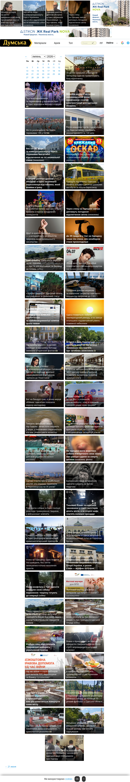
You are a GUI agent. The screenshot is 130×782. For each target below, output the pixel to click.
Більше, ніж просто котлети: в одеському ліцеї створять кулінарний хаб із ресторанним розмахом (82, 673)
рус (101, 42)
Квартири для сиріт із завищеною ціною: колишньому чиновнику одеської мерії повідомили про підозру (63, 754)
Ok (77, 778)
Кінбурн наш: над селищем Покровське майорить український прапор (40, 647)
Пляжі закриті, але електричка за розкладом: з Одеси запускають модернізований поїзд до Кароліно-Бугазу (84, 537)
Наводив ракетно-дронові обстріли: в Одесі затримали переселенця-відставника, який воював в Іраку (55, 18)
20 (27, 74)
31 (48, 77)
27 (27, 77)
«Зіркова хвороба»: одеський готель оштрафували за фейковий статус (44, 295)
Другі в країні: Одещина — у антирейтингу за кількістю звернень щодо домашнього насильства (41, 237)
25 (54, 74)
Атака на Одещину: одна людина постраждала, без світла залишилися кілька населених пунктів (42, 564)
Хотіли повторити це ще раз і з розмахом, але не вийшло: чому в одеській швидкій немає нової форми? (82, 400)
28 (32, 77)
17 (48, 71)
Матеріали (40, 43)
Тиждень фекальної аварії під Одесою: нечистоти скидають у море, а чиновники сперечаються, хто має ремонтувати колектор (44, 428)
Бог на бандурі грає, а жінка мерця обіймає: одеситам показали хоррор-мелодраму (43, 402)
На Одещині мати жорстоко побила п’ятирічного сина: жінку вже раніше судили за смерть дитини (83, 455)
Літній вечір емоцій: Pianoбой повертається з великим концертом (84, 266)
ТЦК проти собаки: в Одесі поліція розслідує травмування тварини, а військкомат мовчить (43, 511)
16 (43, 71)
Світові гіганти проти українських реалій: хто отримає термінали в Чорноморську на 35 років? (43, 483)
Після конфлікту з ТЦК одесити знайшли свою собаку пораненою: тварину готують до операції (42, 591)
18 (54, 71)
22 (38, 74)
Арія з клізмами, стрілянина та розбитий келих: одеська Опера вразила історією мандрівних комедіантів (43, 210)
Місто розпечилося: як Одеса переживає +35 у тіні (40, 131)
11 (54, 67)
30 (43, 77)
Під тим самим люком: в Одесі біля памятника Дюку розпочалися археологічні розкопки (43, 728)
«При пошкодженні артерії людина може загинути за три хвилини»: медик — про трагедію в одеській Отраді (83, 618)
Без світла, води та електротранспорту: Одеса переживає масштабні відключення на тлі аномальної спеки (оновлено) (34, 18)
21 (32, 74)
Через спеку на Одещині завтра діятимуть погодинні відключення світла (83, 211)
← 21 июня (10, 766)
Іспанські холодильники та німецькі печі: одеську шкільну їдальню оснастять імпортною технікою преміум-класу (84, 373)
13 (27, 71)
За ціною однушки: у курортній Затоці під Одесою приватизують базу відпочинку (82, 75)
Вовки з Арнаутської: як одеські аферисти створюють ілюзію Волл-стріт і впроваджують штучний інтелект (83, 645)
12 (59, 67)
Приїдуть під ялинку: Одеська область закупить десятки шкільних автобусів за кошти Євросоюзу (84, 184)
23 (43, 74)
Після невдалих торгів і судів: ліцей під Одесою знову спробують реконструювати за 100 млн (84, 130)
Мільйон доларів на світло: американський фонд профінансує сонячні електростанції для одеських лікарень (11, 18)
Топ (71, 43)
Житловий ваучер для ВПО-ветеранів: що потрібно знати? (81, 592)
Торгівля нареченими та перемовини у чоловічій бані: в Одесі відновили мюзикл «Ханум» (44, 102)
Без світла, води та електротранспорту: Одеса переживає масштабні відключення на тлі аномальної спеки (43, 154)
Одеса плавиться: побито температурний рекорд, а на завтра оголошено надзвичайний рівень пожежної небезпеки (84, 319)
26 (59, 74)
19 (59, 71)
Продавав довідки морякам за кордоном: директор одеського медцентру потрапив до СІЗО (83, 293)
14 (32, 71)
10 (48, 67)
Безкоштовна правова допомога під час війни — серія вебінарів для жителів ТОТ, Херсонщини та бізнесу (42, 673)
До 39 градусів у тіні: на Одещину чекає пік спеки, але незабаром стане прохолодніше (84, 239)
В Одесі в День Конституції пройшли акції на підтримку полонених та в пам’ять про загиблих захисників (81, 346)
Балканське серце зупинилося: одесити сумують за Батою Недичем (81, 483)
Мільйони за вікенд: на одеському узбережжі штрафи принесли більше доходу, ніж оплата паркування (83, 727)
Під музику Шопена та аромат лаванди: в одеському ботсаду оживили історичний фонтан (42, 347)
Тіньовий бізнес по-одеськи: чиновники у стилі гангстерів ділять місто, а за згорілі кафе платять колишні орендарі (82, 509)
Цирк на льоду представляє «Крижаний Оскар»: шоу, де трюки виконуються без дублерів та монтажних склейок (83, 154)
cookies (68, 778)
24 (48, 74)
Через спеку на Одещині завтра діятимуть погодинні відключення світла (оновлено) (78, 19)
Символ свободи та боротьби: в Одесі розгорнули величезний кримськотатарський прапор (42, 538)
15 (38, 71)
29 (38, 77)
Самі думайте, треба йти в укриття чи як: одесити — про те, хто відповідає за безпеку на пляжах (44, 264)
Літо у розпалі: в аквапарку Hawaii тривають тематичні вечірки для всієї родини (43, 455)
